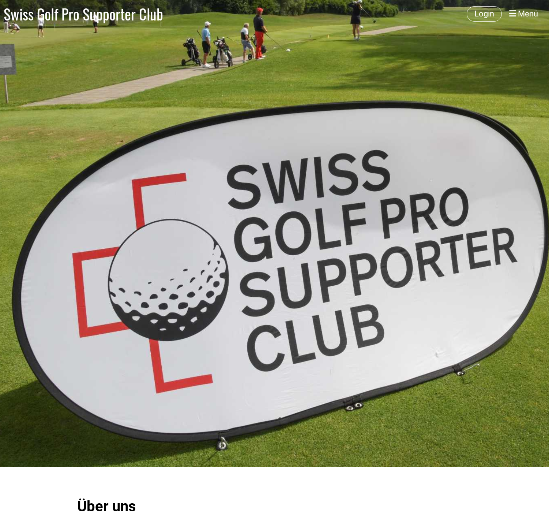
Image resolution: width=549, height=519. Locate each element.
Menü (523, 13)
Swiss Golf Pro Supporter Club (83, 14)
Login (484, 13)
